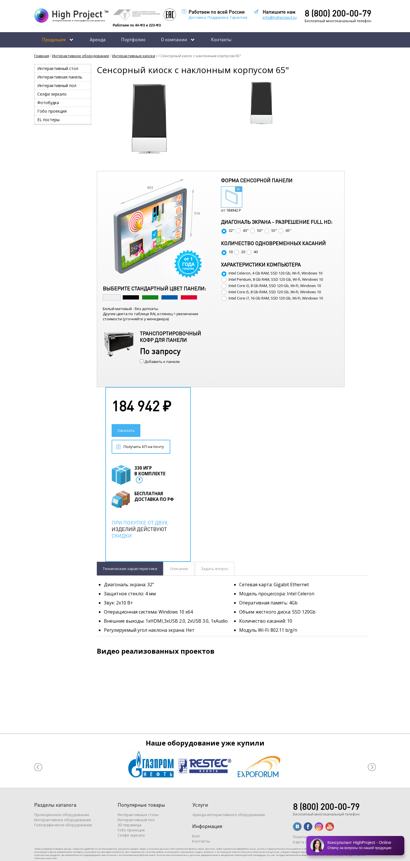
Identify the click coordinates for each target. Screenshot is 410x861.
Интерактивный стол (57, 68)
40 (252, 251)
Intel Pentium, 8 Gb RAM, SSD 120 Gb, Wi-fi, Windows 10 (272, 279)
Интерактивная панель (59, 77)
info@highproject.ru (280, 17)
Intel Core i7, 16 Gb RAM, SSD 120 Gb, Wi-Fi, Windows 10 (272, 298)
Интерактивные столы (138, 814)
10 (227, 251)
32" (227, 230)
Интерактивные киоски (133, 55)
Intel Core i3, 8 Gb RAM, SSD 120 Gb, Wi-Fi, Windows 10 (271, 285)
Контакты (221, 39)
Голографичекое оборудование (63, 824)
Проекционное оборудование (61, 814)
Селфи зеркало (52, 94)
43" (242, 230)
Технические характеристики (130, 568)
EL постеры (48, 119)
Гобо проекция (52, 111)
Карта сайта (304, 842)
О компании (174, 39)
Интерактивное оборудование (80, 55)
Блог (196, 836)
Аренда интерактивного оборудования (228, 814)
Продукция (54, 39)
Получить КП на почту (144, 446)
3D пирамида (130, 824)
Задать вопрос (214, 568)
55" (270, 230)
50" (256, 230)
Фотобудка (48, 102)
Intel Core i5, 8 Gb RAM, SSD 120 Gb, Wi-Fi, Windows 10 (271, 291)
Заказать (126, 430)
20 (239, 251)
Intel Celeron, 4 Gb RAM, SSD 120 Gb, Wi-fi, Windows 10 (271, 273)
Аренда (98, 39)
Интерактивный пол (56, 85)
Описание (179, 568)
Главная (41, 55)
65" (284, 230)
